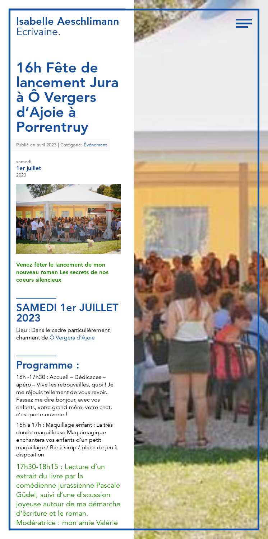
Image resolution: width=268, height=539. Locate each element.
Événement (95, 145)
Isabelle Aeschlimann (67, 21)
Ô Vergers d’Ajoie (72, 337)
